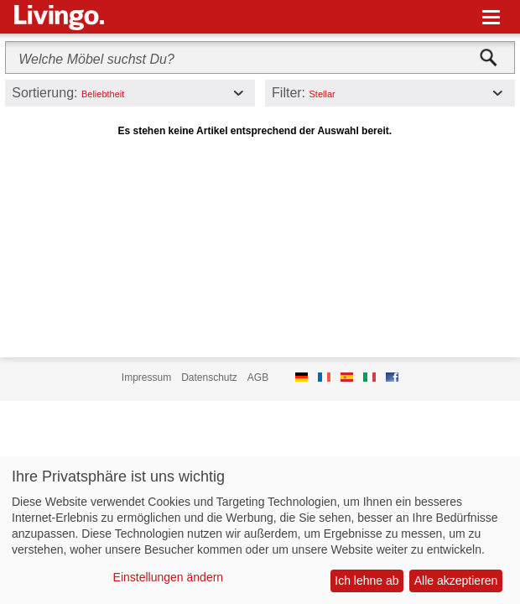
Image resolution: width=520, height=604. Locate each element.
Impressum (146, 377)
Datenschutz (209, 377)
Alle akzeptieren (456, 580)
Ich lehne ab (366, 580)
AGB (257, 377)
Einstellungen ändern (168, 577)
